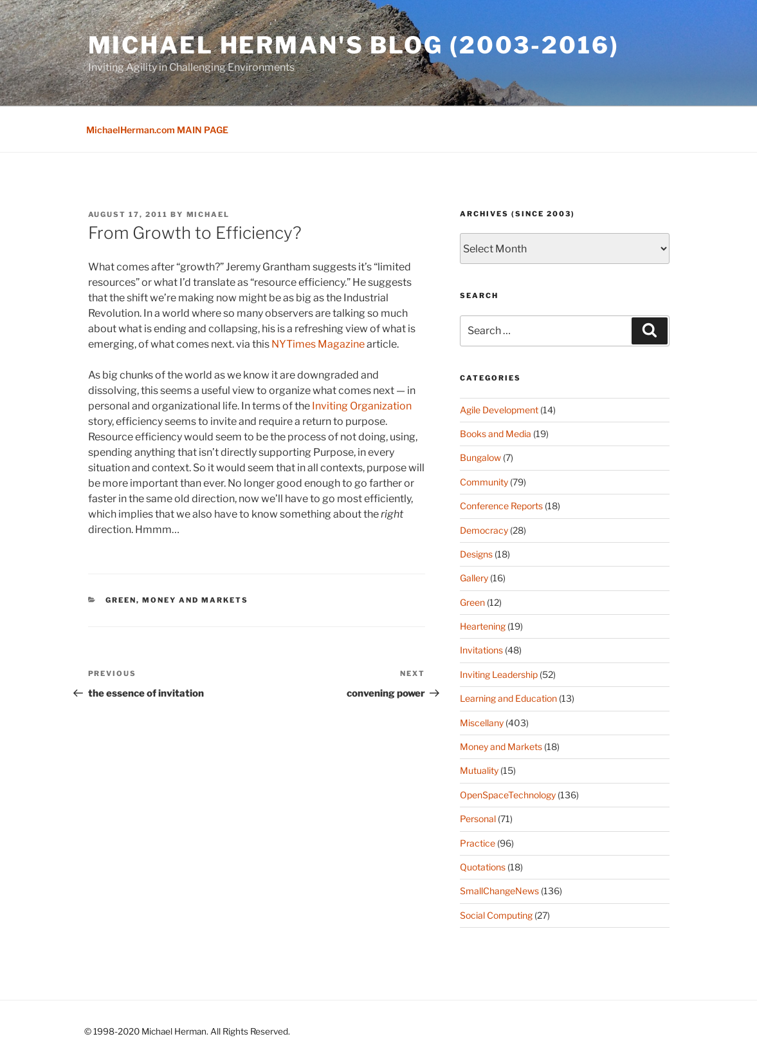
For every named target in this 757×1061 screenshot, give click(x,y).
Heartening (483, 626)
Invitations (481, 649)
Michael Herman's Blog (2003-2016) (353, 45)
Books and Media (495, 433)
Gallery (474, 577)
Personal (478, 818)
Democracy (484, 530)
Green (120, 600)
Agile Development (499, 409)
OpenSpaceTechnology (508, 794)
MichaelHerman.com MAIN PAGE (157, 129)
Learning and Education (508, 698)
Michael (208, 214)
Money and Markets (195, 600)
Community (484, 481)
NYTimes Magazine (318, 344)
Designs (476, 554)
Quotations (483, 866)
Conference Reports (501, 505)
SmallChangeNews (499, 890)
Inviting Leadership (499, 674)
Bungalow (480, 457)
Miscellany (482, 722)
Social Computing (496, 915)
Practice (477, 843)
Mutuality (479, 770)
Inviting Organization (362, 406)
